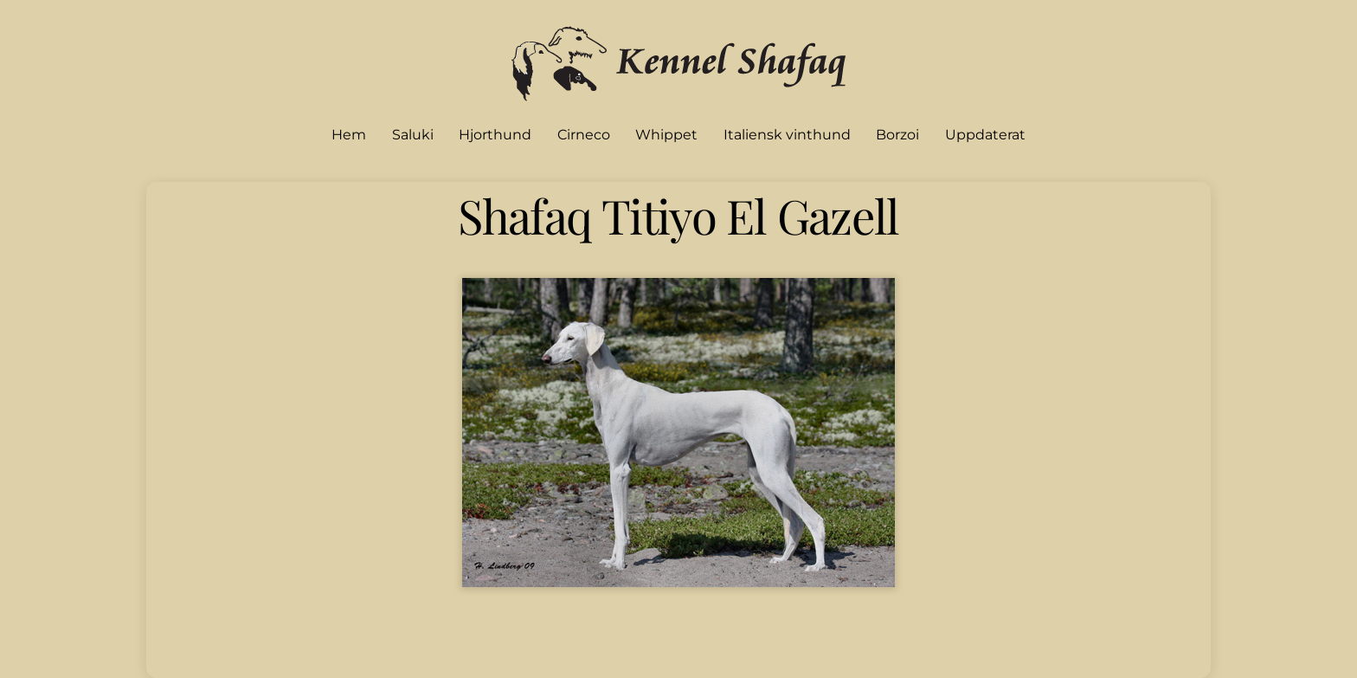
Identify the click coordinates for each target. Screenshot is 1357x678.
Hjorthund (495, 134)
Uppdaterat (985, 134)
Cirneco (583, 134)
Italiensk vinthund (787, 134)
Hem (348, 134)
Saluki (413, 134)
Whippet (666, 134)
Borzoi (897, 134)
